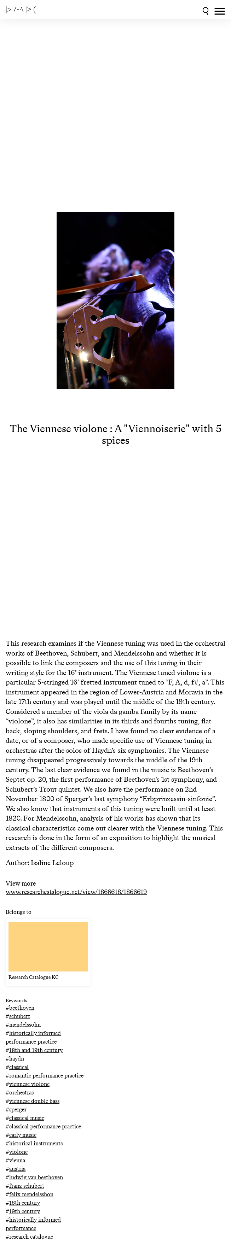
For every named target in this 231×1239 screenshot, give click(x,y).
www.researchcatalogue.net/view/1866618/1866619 (76, 892)
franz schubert (26, 1186)
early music (22, 1135)
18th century (24, 1203)
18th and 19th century (36, 1050)
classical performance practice (45, 1126)
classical (19, 1067)
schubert (19, 1016)
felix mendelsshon (31, 1194)
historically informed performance (33, 1224)
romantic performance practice (46, 1075)
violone (18, 1152)
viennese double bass (34, 1101)
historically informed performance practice (33, 1037)
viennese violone (29, 1084)
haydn (16, 1059)
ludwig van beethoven (36, 1177)
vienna (17, 1160)
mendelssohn (25, 1025)
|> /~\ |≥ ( (21, 9)
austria (17, 1169)
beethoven (21, 1008)
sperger (18, 1109)
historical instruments (36, 1143)
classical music (26, 1118)
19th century (24, 1211)
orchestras (21, 1092)
